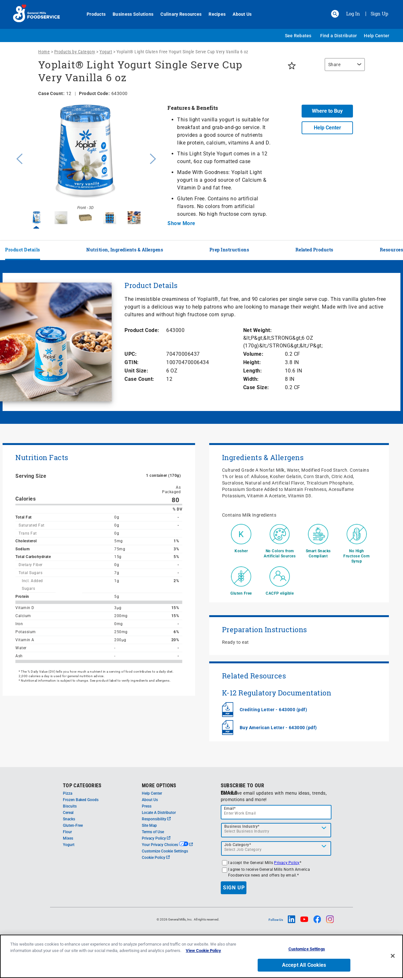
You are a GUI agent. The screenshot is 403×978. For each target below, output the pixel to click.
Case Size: (256, 387)
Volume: (253, 354)
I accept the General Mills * (264, 862)
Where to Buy (327, 111)
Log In (353, 13)
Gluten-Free (73, 825)
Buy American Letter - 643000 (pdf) (278, 727)
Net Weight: (257, 330)
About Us (238, 14)
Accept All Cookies (304, 965)
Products (92, 14)
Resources (391, 250)
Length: (252, 371)
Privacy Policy (156, 838)
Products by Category (74, 51)
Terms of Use (153, 832)
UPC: (130, 354)
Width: (251, 379)
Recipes (213, 14)
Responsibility (156, 819)
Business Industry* (242, 826)
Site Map (149, 825)
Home (44, 51)
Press (146, 806)
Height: (252, 362)
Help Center (376, 35)
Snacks (69, 819)
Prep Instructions (229, 250)
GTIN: (131, 362)
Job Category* (237, 845)
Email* (230, 808)
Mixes (68, 838)
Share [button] (334, 64)
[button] (335, 14)
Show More (181, 223)
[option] (85, 158)
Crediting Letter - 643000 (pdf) (273, 709)
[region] (343, 67)
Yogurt (105, 51)
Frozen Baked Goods (81, 800)
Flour (67, 832)
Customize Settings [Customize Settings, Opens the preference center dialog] (306, 949)
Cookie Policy (156, 857)
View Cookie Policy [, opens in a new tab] (203, 950)
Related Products (314, 250)
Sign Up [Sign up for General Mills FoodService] (379, 13)
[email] (276, 812)
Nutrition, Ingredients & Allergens (124, 250)
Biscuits (70, 806)
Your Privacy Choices (167, 845)
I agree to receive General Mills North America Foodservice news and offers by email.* (269, 872)
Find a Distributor (338, 35)
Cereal (68, 812)
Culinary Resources (177, 14)
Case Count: (139, 379)
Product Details (22, 250)
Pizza (67, 793)
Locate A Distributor (159, 812)
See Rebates (298, 35)
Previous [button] (18, 158)
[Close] (393, 956)
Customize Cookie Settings (165, 851)
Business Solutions (129, 14)
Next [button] (153, 158)
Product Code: (141, 330)
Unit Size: (136, 371)
